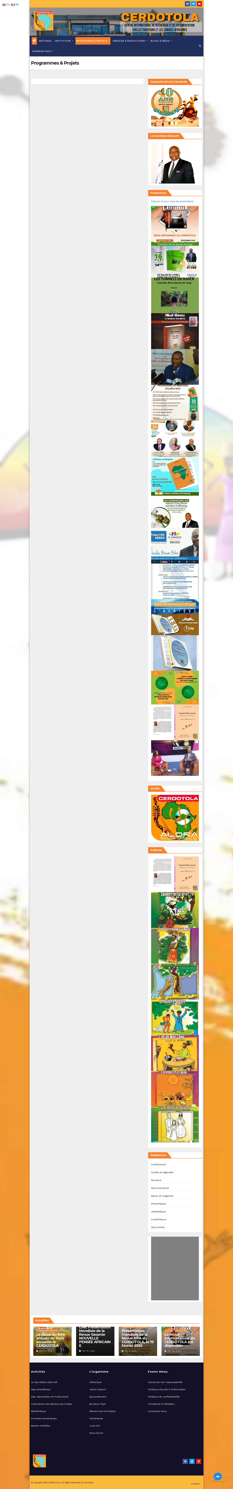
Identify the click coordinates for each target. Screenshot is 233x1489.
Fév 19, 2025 (88, 1351)
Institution (64, 41)
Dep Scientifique (40, 1389)
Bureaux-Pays (43, 51)
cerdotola (88, 1482)
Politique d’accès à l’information (167, 1389)
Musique (156, 1180)
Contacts (195, 1484)
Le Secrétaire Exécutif (44, 1382)
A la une (168, 1330)
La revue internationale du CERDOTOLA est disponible (179, 1340)
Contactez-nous (157, 1411)
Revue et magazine (162, 1195)
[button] (200, 46)
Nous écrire (96, 1433)
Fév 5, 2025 (131, 1351)
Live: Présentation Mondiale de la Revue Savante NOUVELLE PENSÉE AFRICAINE (95, 1336)
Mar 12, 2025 (45, 1351)
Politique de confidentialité (164, 1396)
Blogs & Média (161, 41)
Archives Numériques (44, 1418)
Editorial (45, 41)
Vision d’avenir (97, 1389)
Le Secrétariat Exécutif (47, 1330)
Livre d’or (94, 1425)
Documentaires (160, 1188)
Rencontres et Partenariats (135, 1327)
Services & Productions (130, 41)
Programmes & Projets (93, 41)
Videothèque (158, 1211)
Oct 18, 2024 (174, 1351)
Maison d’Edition (40, 1425)
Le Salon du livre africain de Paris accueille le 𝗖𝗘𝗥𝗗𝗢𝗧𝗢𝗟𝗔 (50, 1340)
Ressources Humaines (102, 1411)
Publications (180, 1330)
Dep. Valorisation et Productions (49, 1396)
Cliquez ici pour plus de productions (172, 201)
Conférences (158, 1164)
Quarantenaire (97, 1396)
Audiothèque (158, 1219)
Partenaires (96, 1418)
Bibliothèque (38, 1411)
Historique (95, 1382)
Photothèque (158, 1203)
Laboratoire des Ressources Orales (51, 1404)
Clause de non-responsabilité (165, 1382)
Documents (158, 1227)
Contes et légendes (162, 1172)
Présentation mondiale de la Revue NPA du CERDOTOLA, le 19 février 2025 (138, 1338)
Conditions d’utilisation (161, 1404)
